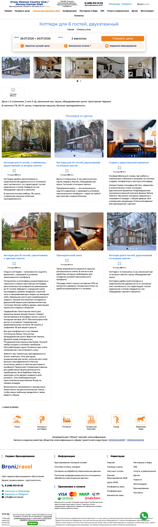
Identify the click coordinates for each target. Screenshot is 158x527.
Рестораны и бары (89, 11)
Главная (8, 11)
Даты (16, 37)
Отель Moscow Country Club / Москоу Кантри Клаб (29, 3)
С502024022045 (135, 440)
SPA (102, 11)
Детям (135, 11)
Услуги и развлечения (118, 11)
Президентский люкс (69, 255)
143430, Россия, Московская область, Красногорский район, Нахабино (67, 4)
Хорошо (33, 523)
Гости (60, 37)
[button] (77, 81)
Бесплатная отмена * (80, 46)
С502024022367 (116, 440)
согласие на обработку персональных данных (35, 519)
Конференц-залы (115, 487)
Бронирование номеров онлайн (70, 462)
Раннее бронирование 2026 (46, 11)
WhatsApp (114, 4)
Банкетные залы (115, 495)
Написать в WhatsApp (16, 491)
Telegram (127, 4)
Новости (137, 480)
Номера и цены (22, 11)
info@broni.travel (12, 497)
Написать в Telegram (15, 494)
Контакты (79, 16)
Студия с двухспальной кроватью (129, 162)
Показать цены (122, 38)
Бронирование (141, 488)
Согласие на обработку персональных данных (77, 471)
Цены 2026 (112, 482)
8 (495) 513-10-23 (94, 3)
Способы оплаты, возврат (67, 467)
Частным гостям (115, 471)
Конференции (70, 11)
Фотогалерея (147, 11)
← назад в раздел (10, 407)
